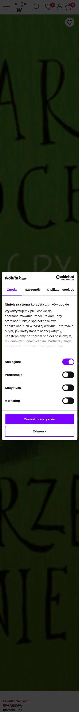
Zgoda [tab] (12, 289)
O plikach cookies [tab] (60, 289)
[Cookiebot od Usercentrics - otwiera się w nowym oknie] (56, 278)
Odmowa (39, 431)
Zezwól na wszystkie (39, 419)
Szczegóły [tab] (32, 289)
